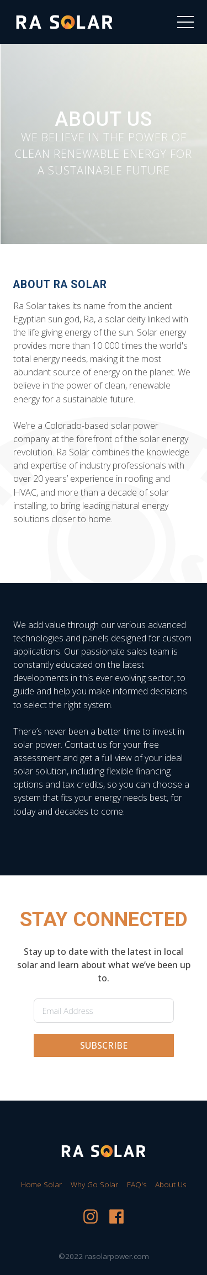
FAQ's (136, 1184)
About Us (170, 1184)
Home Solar (41, 1184)
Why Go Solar (94, 1184)
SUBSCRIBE (104, 1045)
